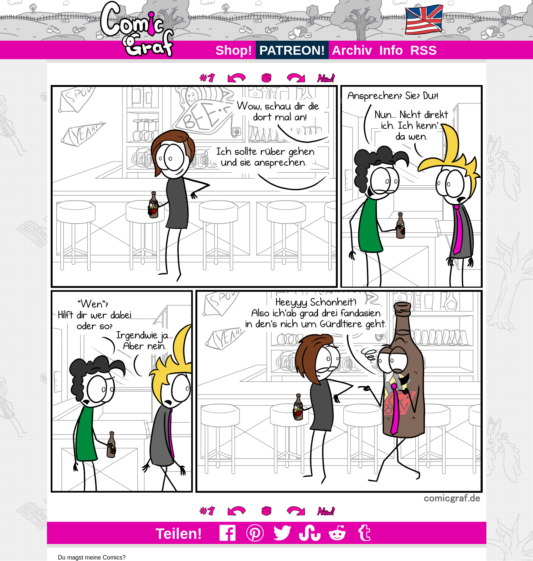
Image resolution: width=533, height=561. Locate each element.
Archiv (352, 50)
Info (391, 50)
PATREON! (292, 50)
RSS (423, 50)
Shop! (234, 50)
